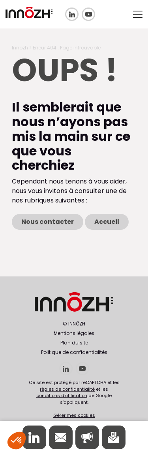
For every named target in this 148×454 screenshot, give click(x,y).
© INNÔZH (74, 323)
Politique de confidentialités (74, 352)
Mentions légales (74, 333)
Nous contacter (47, 221)
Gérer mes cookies (74, 415)
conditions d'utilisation (61, 395)
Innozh (20, 47)
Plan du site (74, 342)
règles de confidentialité (67, 389)
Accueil (106, 221)
